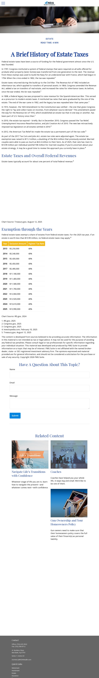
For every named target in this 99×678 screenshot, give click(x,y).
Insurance (15, 676)
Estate (14, 673)
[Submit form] (15, 415)
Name (12, 369)
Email (12, 382)
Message (14, 396)
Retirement (15, 668)
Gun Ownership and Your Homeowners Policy (67, 522)
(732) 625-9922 (22, 644)
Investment (16, 671)
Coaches (56, 472)
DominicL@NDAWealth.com (21, 660)
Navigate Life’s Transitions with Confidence (28, 473)
